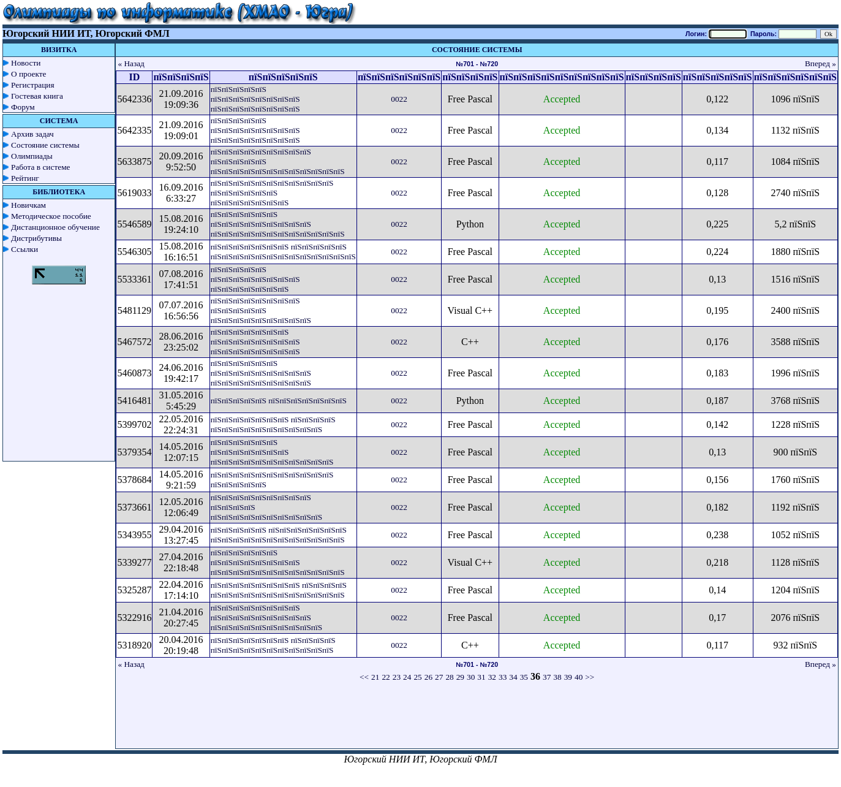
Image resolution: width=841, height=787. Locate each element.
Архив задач (32, 134)
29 (460, 677)
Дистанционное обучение (55, 227)
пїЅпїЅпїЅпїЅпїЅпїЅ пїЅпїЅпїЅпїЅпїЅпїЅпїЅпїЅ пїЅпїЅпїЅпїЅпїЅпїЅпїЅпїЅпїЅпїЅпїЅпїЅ (278, 562)
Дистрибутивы (36, 238)
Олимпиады (32, 156)
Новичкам (28, 205)
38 (557, 677)
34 (513, 677)
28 (449, 677)
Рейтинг (25, 178)
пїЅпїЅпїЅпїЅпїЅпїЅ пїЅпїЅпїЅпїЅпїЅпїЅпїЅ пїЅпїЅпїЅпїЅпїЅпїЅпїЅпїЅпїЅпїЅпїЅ (272, 452)
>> (589, 677)
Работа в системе (40, 167)
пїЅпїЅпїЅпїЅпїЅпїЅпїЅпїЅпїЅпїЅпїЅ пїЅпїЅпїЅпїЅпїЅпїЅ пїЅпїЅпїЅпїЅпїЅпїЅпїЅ (272, 192)
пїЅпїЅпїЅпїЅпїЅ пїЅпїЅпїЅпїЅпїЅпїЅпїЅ (279, 400)
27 (439, 677)
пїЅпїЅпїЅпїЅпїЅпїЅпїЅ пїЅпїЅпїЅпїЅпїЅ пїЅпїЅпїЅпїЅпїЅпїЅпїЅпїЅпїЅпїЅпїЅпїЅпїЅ (283, 251)
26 (428, 677)
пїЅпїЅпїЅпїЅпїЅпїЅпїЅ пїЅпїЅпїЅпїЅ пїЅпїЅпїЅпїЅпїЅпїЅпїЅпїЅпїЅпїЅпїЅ (273, 645)
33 (503, 677)
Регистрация (33, 84)
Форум (23, 107)
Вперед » (820, 63)
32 (492, 677)
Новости (25, 62)
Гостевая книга (37, 96)
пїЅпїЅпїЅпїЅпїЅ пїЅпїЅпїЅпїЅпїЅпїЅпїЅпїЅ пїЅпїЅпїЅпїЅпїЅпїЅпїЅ (255, 279)
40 (579, 677)
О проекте (29, 73)
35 (524, 677)
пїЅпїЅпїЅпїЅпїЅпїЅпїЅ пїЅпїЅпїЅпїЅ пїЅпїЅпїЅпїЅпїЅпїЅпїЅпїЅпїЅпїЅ (273, 424)
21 (375, 677)
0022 (399, 99)
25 (417, 677)
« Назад (131, 63)
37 (547, 677)
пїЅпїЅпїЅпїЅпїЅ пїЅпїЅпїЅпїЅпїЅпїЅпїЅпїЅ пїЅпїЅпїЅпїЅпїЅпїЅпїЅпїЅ (255, 99)
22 (386, 677)
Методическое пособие (51, 216)
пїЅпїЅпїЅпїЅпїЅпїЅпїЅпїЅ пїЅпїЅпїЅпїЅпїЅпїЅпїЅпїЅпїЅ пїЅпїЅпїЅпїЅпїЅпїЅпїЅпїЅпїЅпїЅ (266, 617)
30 (471, 677)
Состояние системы (45, 145)
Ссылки (24, 249)
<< (364, 677)
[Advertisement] (477, 720)
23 (397, 677)
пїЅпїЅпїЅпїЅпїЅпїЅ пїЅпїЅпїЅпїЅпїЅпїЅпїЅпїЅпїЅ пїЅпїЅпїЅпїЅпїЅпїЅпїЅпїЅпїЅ (261, 373)
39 (568, 677)
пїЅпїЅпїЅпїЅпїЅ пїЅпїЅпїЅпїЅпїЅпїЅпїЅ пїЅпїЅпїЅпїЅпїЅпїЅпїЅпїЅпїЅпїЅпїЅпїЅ (279, 534)
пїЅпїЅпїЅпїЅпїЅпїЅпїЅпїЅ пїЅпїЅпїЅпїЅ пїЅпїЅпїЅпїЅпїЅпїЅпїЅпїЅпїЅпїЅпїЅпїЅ (279, 589)
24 (407, 677)
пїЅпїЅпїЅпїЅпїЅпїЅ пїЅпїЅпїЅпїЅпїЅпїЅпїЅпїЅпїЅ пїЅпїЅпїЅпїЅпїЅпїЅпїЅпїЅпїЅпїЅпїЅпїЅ (278, 224)
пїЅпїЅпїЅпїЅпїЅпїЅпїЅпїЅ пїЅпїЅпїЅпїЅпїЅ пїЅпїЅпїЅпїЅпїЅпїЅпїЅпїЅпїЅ (261, 310)
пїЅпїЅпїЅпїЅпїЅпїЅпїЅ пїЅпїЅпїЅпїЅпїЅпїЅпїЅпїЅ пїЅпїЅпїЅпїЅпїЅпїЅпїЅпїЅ (255, 341)
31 (481, 677)
